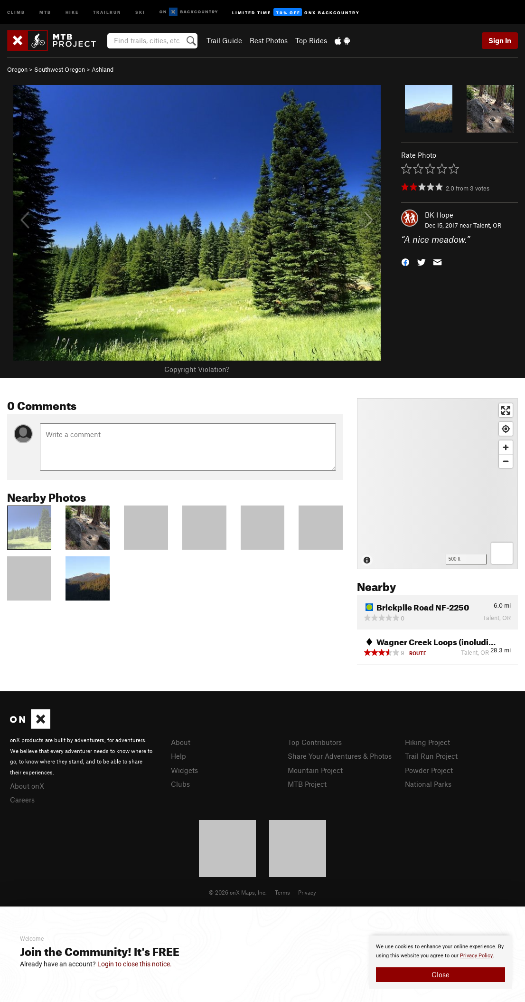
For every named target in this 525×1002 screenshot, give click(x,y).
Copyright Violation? (196, 369)
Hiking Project (427, 742)
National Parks (428, 784)
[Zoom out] (506, 461)
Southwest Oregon (59, 69)
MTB (45, 12)
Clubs (180, 784)
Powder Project (429, 770)
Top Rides (311, 40)
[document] (440, 962)
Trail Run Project (431, 756)
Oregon (17, 69)
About (180, 742)
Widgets (184, 770)
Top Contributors (315, 742)
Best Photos (269, 40)
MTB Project (307, 784)
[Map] (437, 484)
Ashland (102, 69)
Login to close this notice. (134, 964)
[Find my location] (506, 429)
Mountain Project (315, 770)
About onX (27, 786)
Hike (72, 12)
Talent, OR (487, 225)
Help (178, 756)
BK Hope (439, 214)
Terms (282, 892)
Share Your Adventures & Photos (340, 756)
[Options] (502, 553)
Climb (16, 12)
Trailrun (107, 12)
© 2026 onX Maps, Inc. (238, 892)
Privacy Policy (476, 956)
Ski (140, 12)
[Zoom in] (506, 447)
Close (440, 974)
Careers (22, 799)
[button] (405, 261)
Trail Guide (224, 40)
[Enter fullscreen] (506, 410)
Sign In (499, 40)
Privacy (307, 892)
